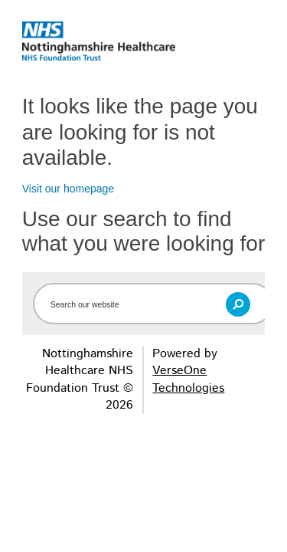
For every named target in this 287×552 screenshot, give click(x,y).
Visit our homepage (68, 188)
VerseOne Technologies (188, 379)
